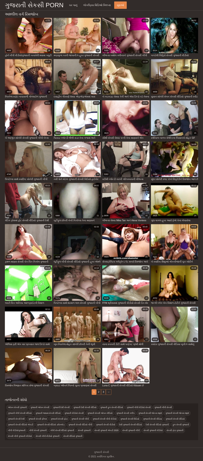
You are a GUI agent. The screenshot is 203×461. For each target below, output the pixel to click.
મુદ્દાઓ (120, 5)
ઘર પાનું (73, 5)
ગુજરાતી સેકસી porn (34, 5)
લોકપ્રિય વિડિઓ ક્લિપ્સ (97, 5)
